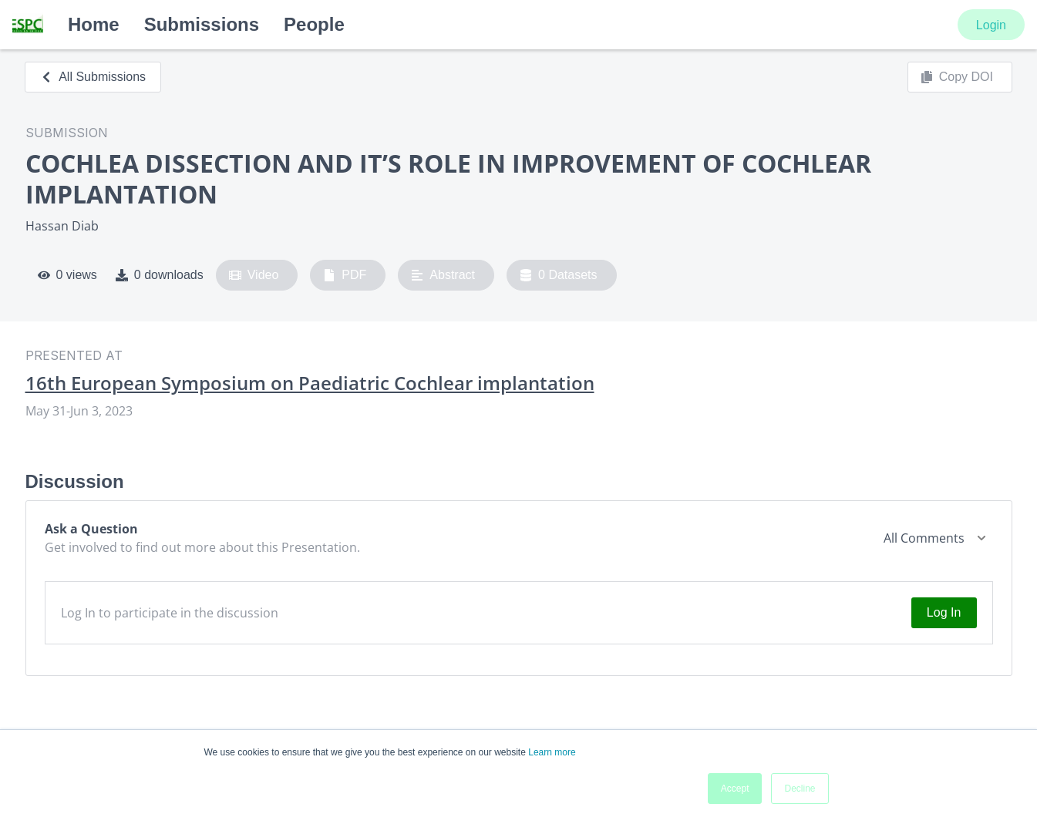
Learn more (551, 752)
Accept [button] (735, 788)
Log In (944, 612)
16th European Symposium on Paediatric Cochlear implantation (309, 383)
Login (991, 25)
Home (94, 24)
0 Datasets (559, 275)
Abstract (443, 275)
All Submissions (93, 76)
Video (254, 275)
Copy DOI (957, 77)
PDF (344, 275)
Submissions (201, 24)
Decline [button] (799, 788)
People (314, 24)
